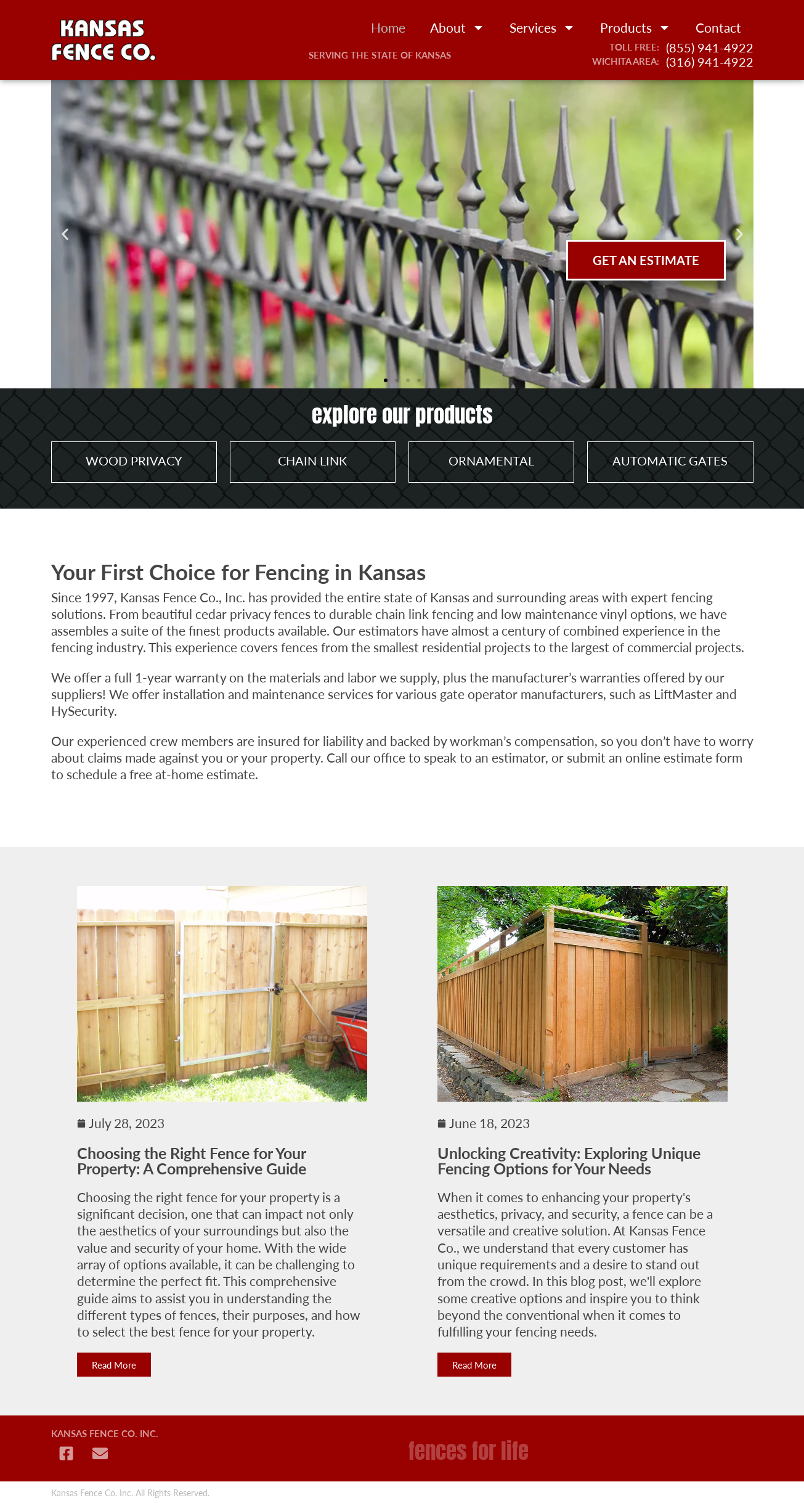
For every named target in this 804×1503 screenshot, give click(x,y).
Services (542, 27)
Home (388, 27)
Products (635, 27)
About (457, 27)
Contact (718, 27)
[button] (65, 234)
